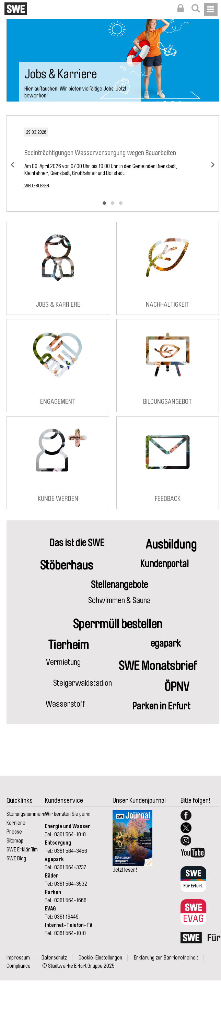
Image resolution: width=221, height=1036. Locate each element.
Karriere (16, 823)
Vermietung (63, 662)
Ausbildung (171, 545)
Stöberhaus (66, 565)
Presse (14, 832)
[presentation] (12, 163)
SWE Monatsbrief (158, 666)
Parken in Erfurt (161, 706)
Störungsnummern (26, 814)
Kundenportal (164, 563)
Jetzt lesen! (125, 870)
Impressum (18, 958)
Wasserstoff (65, 704)
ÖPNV (176, 687)
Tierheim (68, 645)
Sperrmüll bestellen (117, 624)
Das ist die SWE (76, 543)
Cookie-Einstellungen (100, 958)
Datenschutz (54, 958)
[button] (104, 203)
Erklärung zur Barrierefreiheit (166, 958)
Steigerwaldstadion (82, 683)
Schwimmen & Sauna (119, 600)
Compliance (19, 966)
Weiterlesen (36, 185)
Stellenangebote (119, 584)
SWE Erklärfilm (22, 850)
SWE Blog (16, 859)
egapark (166, 643)
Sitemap (15, 841)
